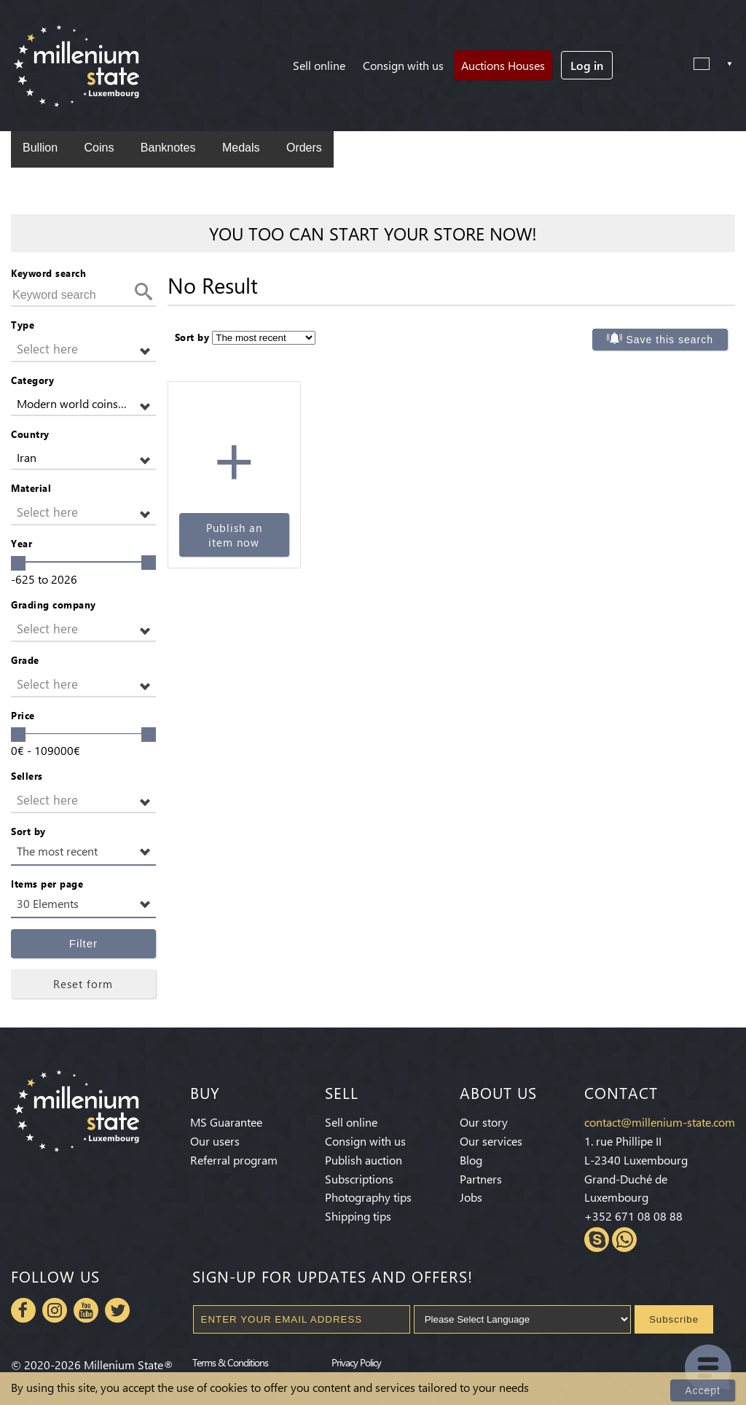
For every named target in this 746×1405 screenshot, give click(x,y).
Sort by (28, 831)
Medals (241, 147)
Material (31, 488)
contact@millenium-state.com (659, 1122)
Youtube (86, 1310)
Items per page (47, 883)
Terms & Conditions (230, 1362)
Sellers (27, 776)
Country (30, 434)
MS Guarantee (226, 1122)
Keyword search (48, 273)
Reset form (83, 984)
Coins (99, 147)
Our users (215, 1140)
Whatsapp (624, 1239)
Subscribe (674, 1319)
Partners (481, 1178)
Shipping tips (358, 1216)
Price (23, 715)
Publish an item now (234, 534)
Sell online (319, 65)
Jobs (471, 1197)
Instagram (54, 1310)
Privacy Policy (356, 1362)
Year (21, 543)
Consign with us (403, 65)
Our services (491, 1140)
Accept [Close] (703, 1390)
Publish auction (363, 1159)
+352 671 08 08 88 (633, 1216)
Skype (596, 1239)
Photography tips (368, 1197)
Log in (586, 65)
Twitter (117, 1310)
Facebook (23, 1310)
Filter (83, 943)
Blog (471, 1159)
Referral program (234, 1159)
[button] (83, 349)
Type (22, 324)
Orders (304, 147)
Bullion (40, 147)
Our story (484, 1122)
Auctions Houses (503, 65)
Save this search (670, 339)
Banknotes (168, 147)
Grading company (53, 604)
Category (32, 380)
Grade (25, 660)
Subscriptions (359, 1178)
